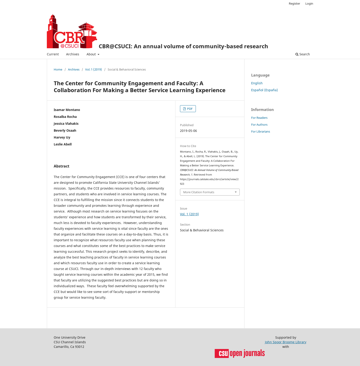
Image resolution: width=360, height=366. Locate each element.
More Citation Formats (198, 192)
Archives (72, 54)
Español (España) (264, 90)
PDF (189, 109)
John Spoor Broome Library (285, 342)
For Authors (259, 124)
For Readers (259, 118)
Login (309, 3)
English (257, 83)
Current (53, 54)
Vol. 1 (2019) (93, 69)
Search (302, 54)
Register (294, 3)
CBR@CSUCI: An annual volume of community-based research (183, 46)
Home (58, 69)
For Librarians (260, 131)
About (92, 54)
